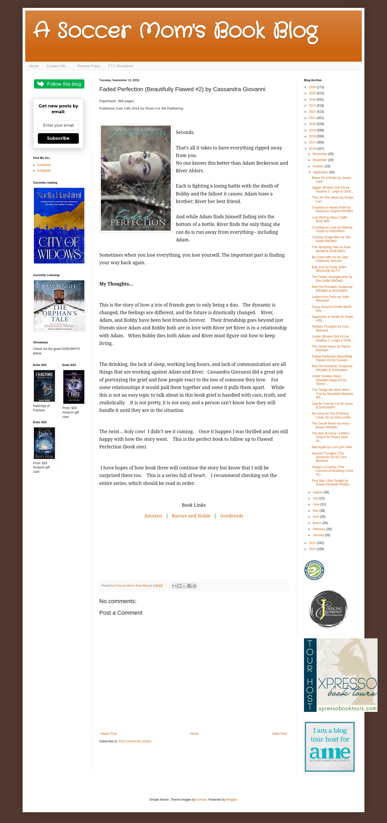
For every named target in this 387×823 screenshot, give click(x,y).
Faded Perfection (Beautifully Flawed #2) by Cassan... (332, 358)
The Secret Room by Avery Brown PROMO (330, 425)
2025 (313, 93)
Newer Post (109, 734)
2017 (313, 142)
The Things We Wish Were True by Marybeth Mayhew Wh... (332, 393)
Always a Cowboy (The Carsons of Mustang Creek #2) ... (332, 471)
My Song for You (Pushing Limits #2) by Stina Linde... (332, 415)
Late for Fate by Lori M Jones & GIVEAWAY (332, 405)
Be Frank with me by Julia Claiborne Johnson (330, 259)
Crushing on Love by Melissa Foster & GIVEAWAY (332, 229)
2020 (313, 124)
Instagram (44, 170)
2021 (313, 118)
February (319, 529)
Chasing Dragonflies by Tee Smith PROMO (331, 239)
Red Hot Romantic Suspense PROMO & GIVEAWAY (332, 288)
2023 (313, 105)
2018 (313, 136)
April (316, 517)
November (320, 160)
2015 (313, 543)
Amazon (153, 516)
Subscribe (58, 138)
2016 (313, 149)
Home (34, 66)
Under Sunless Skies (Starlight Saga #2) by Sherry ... (329, 380)
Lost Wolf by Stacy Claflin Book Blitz (330, 219)
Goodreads (231, 516)
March (317, 523)
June (316, 504)
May (316, 511)
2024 (313, 99)
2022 (313, 111)
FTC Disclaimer (120, 66)
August (318, 492)
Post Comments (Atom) (134, 741)
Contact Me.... (58, 66)
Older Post (279, 734)
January (319, 535)
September (321, 172)
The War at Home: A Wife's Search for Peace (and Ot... (330, 437)
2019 (313, 130)
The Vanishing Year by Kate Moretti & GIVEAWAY (331, 249)
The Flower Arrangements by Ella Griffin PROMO (332, 278)
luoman (201, 799)
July (316, 498)
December (320, 154)
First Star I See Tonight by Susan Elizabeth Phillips (330, 482)
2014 (313, 549)
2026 (313, 87)
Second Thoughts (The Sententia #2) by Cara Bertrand (329, 457)
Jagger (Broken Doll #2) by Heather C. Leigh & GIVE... (333, 189)
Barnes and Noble (191, 516)
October (319, 166)
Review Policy (89, 66)
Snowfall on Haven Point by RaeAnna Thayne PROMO (332, 209)
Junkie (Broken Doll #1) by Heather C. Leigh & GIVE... (333, 338)
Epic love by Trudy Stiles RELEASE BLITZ (329, 269)
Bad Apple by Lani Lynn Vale (332, 447)
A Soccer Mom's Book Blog (175, 31)
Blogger (231, 799)
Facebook (44, 165)
